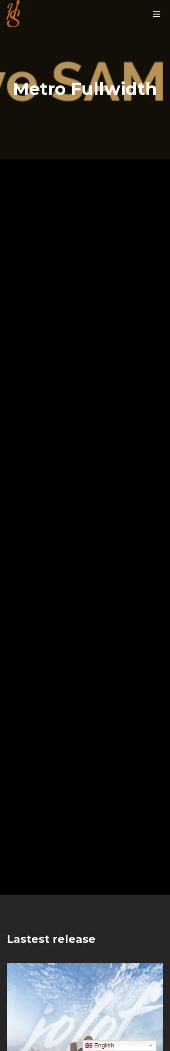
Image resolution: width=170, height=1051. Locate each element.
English (99, 1045)
